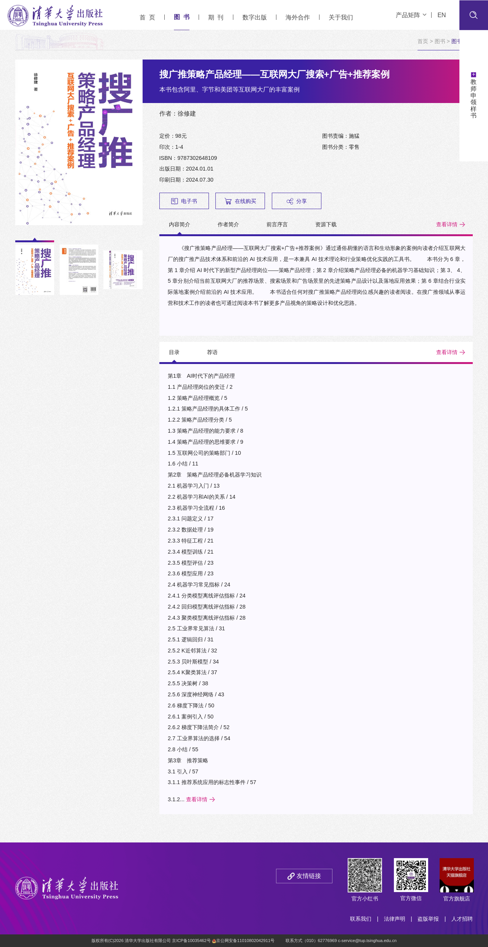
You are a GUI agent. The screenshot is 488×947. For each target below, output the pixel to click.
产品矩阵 (411, 15)
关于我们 (341, 17)
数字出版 (254, 17)
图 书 (181, 17)
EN (441, 15)
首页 (422, 41)
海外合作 (298, 17)
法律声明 (394, 919)
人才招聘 (462, 919)
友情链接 (309, 876)
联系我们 (360, 919)
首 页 (147, 17)
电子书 (184, 201)
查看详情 (447, 224)
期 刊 (216, 17)
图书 (440, 41)
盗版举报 (428, 919)
